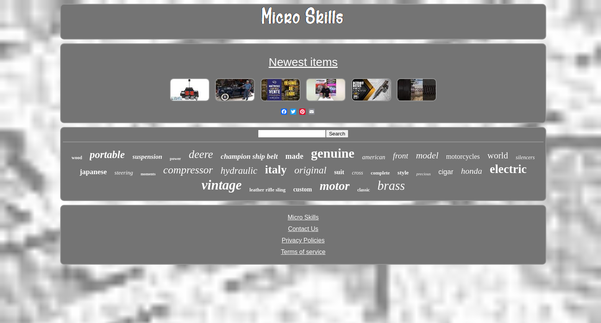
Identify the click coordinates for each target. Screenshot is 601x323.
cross (357, 173)
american (373, 157)
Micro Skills (303, 217)
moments (148, 174)
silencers (525, 157)
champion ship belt (249, 156)
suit (339, 172)
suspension (147, 156)
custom (302, 189)
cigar (445, 172)
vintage (222, 185)
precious (423, 173)
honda (471, 171)
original (310, 170)
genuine (332, 153)
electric (508, 169)
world (498, 155)
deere (201, 154)
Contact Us (303, 229)
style (403, 173)
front (400, 155)
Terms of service (303, 252)
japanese (93, 172)
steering (124, 173)
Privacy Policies (303, 240)
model (427, 155)
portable (107, 154)
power (175, 158)
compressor (188, 170)
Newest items (303, 62)
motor (335, 186)
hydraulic (238, 170)
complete (380, 173)
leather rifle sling (268, 190)
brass (391, 186)
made (295, 156)
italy (276, 169)
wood (77, 157)
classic (363, 190)
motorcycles (463, 156)
